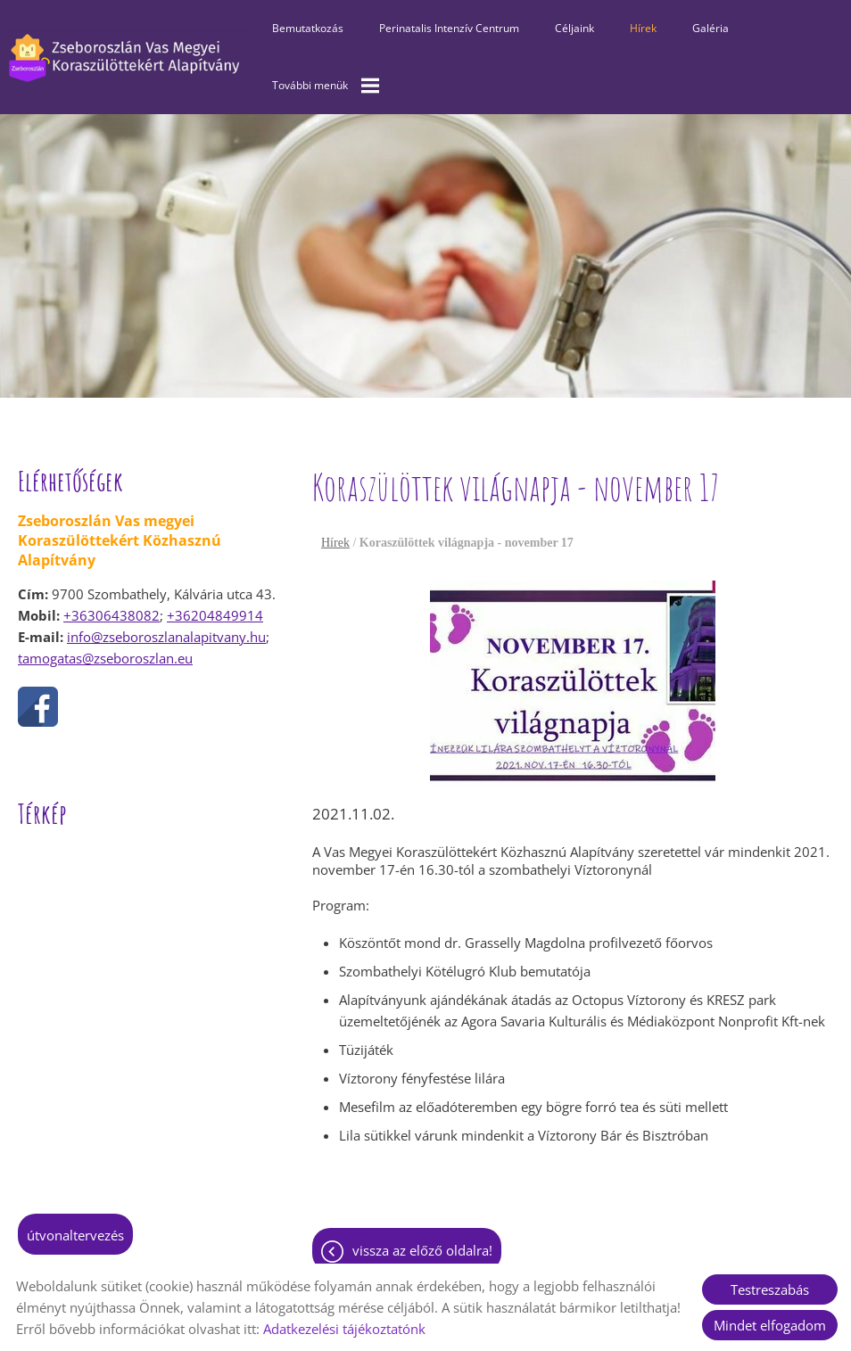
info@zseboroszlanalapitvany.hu (166, 637)
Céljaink (574, 28)
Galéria (710, 28)
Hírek (643, 28)
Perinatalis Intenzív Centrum (449, 28)
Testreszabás (770, 1289)
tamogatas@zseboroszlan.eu (105, 658)
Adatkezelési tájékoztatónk (344, 1329)
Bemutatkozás (307, 28)
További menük (325, 86)
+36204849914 (215, 615)
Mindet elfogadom (770, 1325)
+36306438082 (111, 615)
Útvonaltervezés (75, 1235)
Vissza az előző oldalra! (422, 1250)
